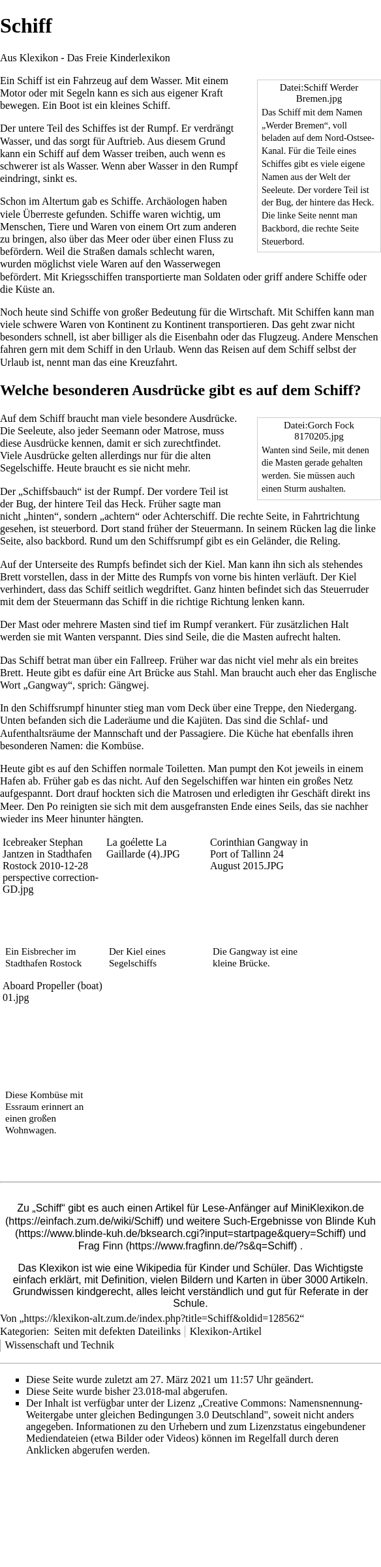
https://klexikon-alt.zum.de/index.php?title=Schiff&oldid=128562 (162, 1318)
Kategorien (23, 1331)
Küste (28, 289)
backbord (65, 540)
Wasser (165, 80)
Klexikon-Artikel (226, 1331)
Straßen (99, 251)
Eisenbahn (196, 336)
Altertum (61, 201)
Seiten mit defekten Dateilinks (117, 1331)
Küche (260, 733)
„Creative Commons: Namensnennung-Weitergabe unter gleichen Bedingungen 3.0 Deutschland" (194, 1408)
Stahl (204, 672)
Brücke (159, 672)
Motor (13, 92)
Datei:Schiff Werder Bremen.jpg (319, 93)
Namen (275, 177)
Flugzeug (277, 336)
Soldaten (222, 276)
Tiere (58, 226)
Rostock (66, 963)
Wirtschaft (251, 312)
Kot (284, 768)
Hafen (12, 780)
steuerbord (74, 528)
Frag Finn (100, 1245)
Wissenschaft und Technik (59, 1345)
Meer (118, 239)
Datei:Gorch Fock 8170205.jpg (319, 430)
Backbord (279, 228)
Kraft (212, 92)
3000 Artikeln (335, 1279)
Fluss (210, 239)
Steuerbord (282, 241)
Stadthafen (26, 963)
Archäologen (172, 201)
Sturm (295, 488)
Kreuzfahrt (152, 362)
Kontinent (128, 324)
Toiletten (184, 768)
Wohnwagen (29, 1130)
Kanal (273, 150)
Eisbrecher (42, 951)
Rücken (306, 528)
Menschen (21, 226)
